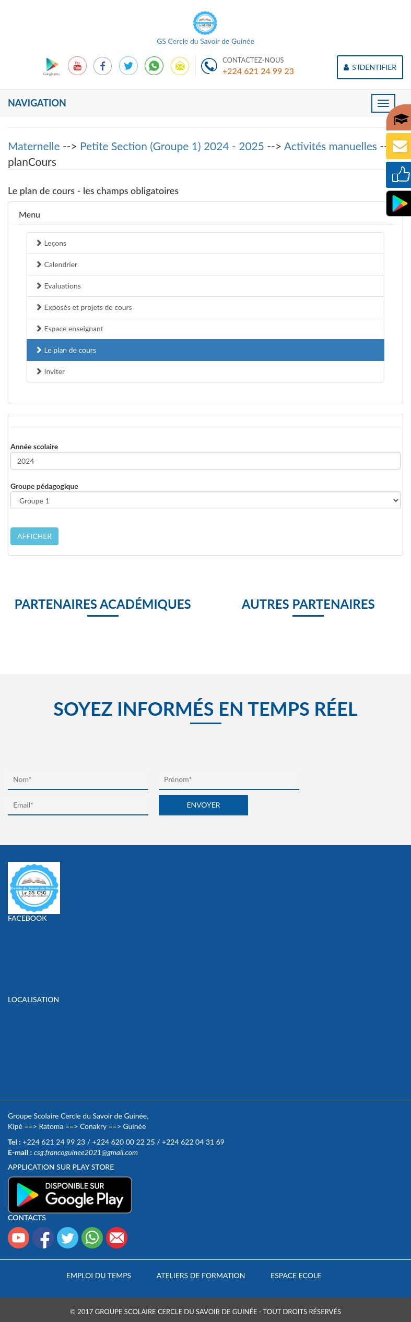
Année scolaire (34, 446)
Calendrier (56, 264)
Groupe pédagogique (44, 486)
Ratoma (51, 1126)
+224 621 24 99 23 (258, 71)
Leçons (50, 242)
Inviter (50, 371)
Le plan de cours (65, 349)
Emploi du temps (98, 1275)
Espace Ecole (296, 1275)
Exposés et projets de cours (83, 307)
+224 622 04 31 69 (193, 1141)
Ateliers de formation (201, 1275)
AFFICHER (34, 536)
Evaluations (58, 285)
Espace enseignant (69, 328)
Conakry (93, 1126)
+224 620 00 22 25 (123, 1141)
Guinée (134, 1126)
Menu (29, 214)
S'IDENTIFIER (370, 67)
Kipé (15, 1126)
